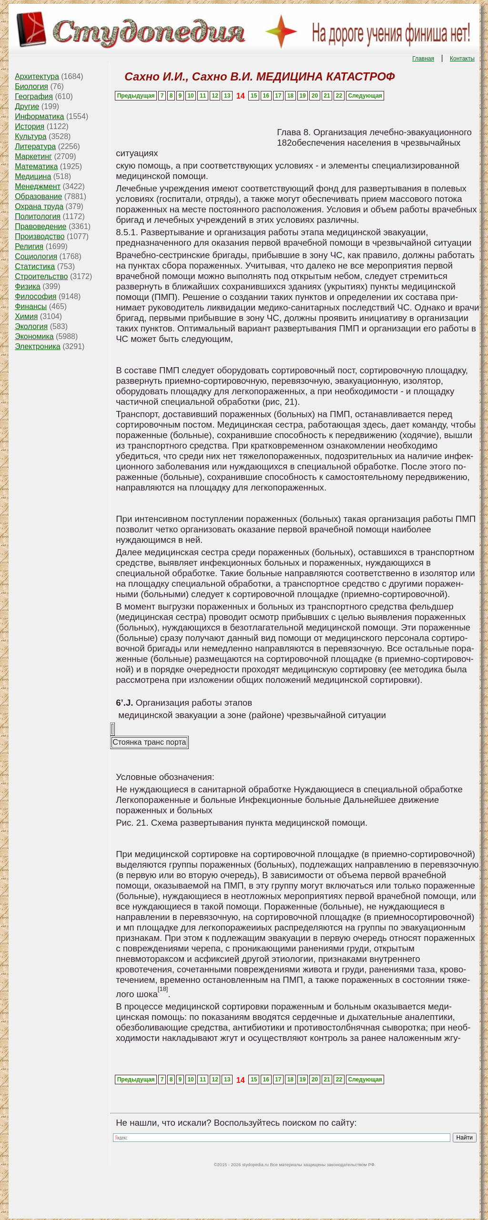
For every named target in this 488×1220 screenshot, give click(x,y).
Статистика (35, 266)
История (29, 126)
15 (254, 95)
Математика (36, 166)
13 (227, 95)
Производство (39, 236)
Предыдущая (136, 95)
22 (339, 95)
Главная (423, 58)
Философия (35, 296)
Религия (29, 246)
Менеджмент (38, 186)
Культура (31, 136)
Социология (36, 256)
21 (327, 95)
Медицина (33, 176)
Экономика (34, 336)
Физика (28, 286)
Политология (38, 216)
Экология (31, 326)
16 (266, 95)
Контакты (462, 58)
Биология (31, 86)
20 (315, 95)
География (34, 96)
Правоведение (40, 226)
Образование (38, 196)
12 (215, 95)
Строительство (41, 276)
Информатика (39, 116)
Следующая (365, 95)
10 (190, 95)
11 (203, 95)
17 (278, 95)
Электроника (38, 346)
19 (302, 95)
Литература (35, 146)
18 (290, 95)
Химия (26, 316)
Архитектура (37, 76)
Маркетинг (33, 156)
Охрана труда (39, 206)
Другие (27, 106)
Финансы (31, 306)
